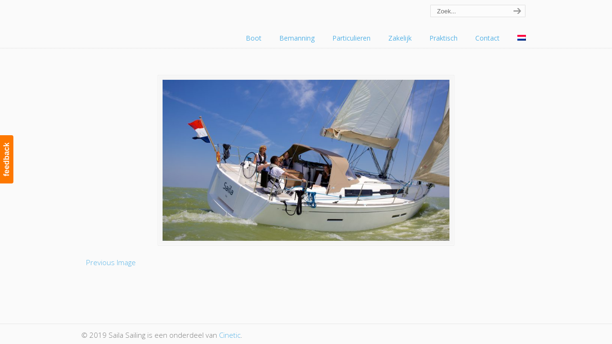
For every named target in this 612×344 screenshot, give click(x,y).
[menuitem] (522, 38)
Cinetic (229, 335)
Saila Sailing (134, 21)
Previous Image (111, 262)
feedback (6, 159)
